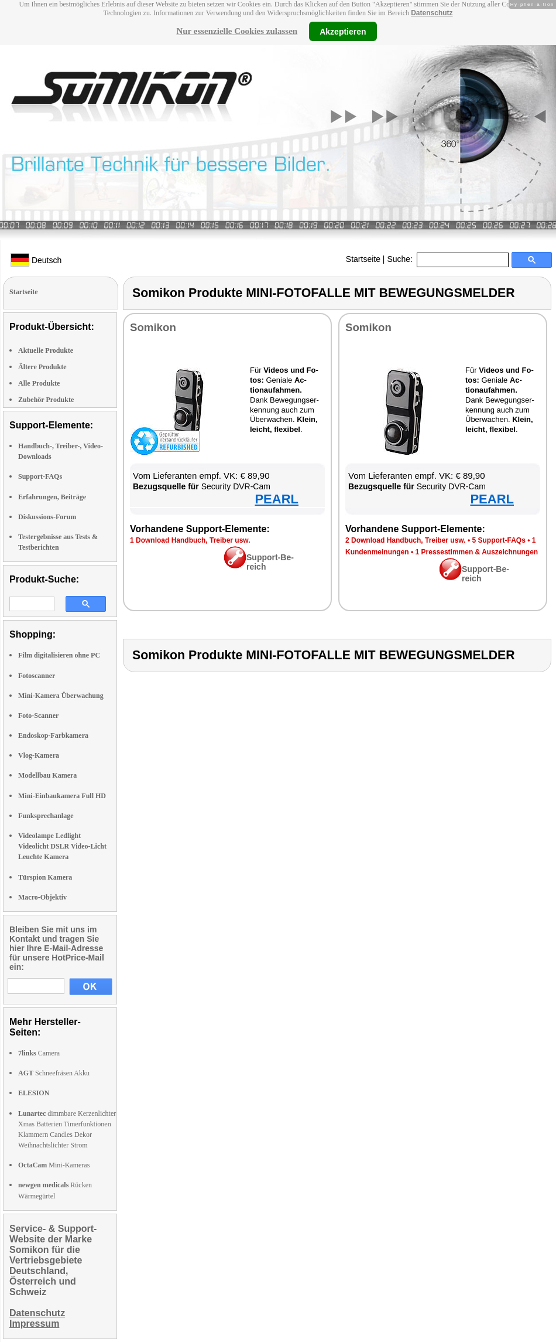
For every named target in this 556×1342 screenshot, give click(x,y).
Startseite (363, 259)
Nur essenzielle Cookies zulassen (236, 31)
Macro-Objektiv (42, 897)
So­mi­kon (153, 327)
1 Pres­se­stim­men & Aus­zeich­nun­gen (477, 552)
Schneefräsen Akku (54, 1073)
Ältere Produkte (42, 367)
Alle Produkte (39, 383)
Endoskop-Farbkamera (53, 735)
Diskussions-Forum (47, 517)
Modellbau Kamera (47, 775)
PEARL (276, 499)
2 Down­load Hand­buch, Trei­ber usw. (405, 540)
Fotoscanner (36, 676)
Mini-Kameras (54, 1165)
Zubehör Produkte (46, 400)
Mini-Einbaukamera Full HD (62, 796)
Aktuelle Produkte (45, 350)
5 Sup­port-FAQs (498, 540)
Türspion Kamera (45, 877)
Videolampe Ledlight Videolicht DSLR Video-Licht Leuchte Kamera (62, 846)
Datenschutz (431, 13)
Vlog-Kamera (38, 755)
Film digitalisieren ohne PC (59, 655)
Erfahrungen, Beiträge (52, 497)
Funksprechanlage (45, 816)
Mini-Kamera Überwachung (61, 696)
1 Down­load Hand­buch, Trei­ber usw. (190, 540)
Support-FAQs (40, 476)
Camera (39, 1053)
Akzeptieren (343, 31)
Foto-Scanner (38, 715)
